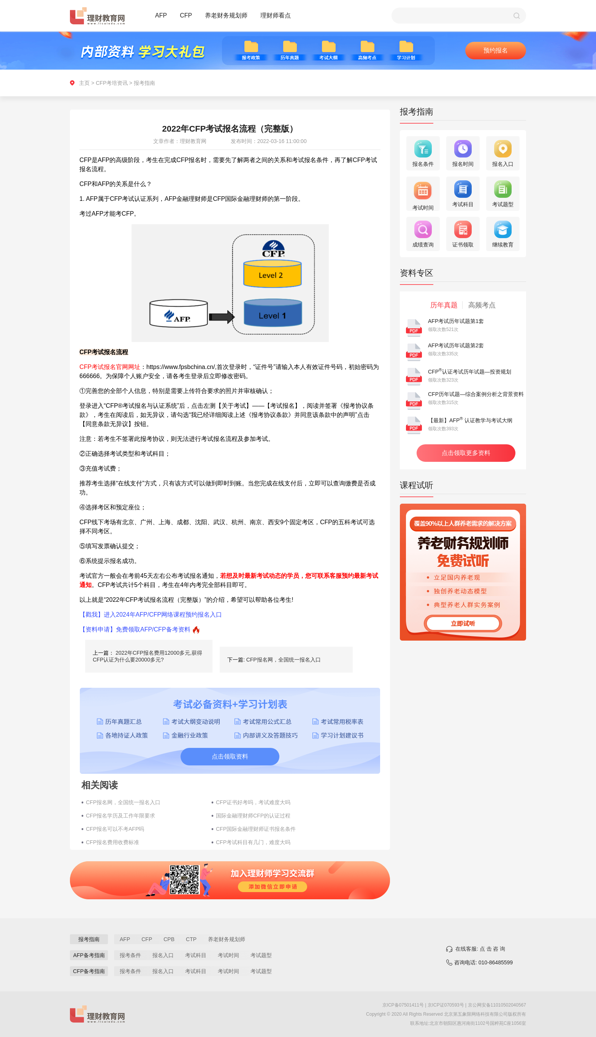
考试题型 (261, 955)
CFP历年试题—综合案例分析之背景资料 (476, 394)
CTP (191, 939)
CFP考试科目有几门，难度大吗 (253, 842)
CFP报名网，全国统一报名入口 (283, 660)
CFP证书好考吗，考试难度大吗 (253, 802)
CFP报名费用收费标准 (112, 842)
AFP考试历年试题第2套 (456, 345)
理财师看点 (275, 15)
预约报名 (495, 50)
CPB (168, 939)
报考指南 (144, 83)
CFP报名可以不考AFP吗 (115, 829)
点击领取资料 (230, 756)
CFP (186, 15)
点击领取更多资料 (466, 453)
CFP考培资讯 (112, 83)
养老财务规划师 (226, 15)
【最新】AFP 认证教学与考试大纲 (470, 420)
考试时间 (228, 955)
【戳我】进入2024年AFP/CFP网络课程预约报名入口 (150, 614)
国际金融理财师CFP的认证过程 (253, 816)
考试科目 (195, 955)
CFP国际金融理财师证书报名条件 (256, 829)
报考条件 (130, 955)
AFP (161, 15)
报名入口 (163, 955)
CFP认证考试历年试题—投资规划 (469, 372)
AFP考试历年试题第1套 (456, 321)
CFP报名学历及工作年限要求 (120, 816)
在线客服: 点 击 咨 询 (480, 949)
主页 (84, 83)
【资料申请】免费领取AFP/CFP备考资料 (134, 629)
